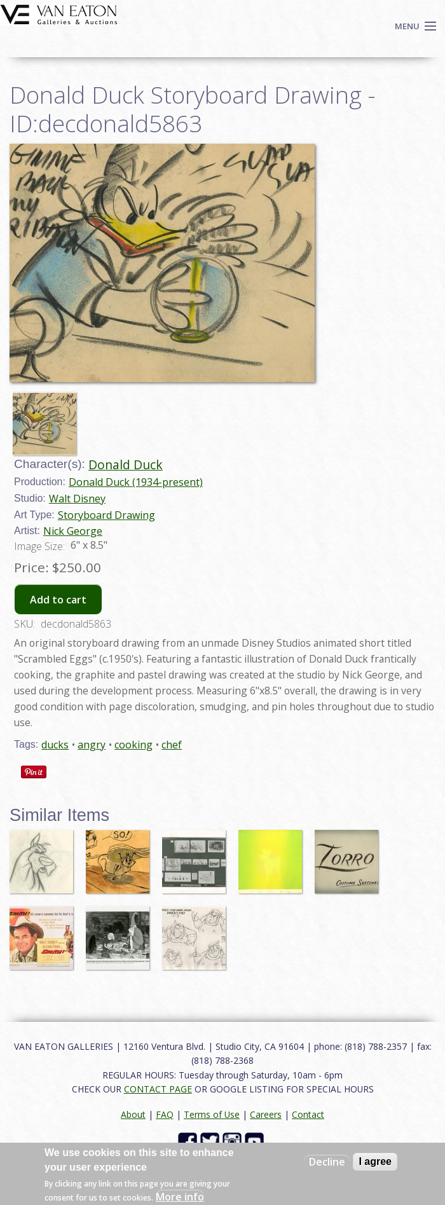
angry (92, 745)
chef (171, 745)
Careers (266, 1114)
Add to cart (58, 600)
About (133, 1114)
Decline (327, 1162)
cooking (133, 745)
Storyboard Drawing (106, 515)
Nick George (72, 531)
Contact (308, 1114)
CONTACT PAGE (158, 1089)
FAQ (165, 1114)
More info (180, 1197)
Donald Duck (125, 464)
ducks (55, 745)
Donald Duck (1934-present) (136, 482)
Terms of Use (212, 1114)
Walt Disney (77, 499)
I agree (375, 1161)
